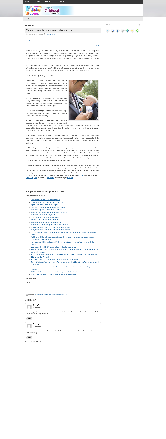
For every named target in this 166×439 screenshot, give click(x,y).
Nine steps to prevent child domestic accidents (46, 210)
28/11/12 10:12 (37, 326)
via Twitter (50, 178)
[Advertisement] (43, 414)
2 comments (50, 34)
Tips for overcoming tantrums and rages (44, 205)
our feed (81, 175)
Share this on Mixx (83, 186)
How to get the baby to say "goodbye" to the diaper (48, 207)
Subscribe (91, 186)
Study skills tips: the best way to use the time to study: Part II (51, 227)
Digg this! (38, 186)
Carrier (46, 294)
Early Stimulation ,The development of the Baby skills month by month (54, 259)
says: (44, 305)
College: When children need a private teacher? (47, 222)
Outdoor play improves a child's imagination (45, 200)
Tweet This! (68, 186)
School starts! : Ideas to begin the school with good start (49, 225)
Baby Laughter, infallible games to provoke (45, 217)
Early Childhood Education (56, 294)
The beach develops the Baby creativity (44, 215)
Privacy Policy (59, 2)
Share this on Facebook (76, 186)
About (47, 2)
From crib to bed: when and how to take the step (47, 202)
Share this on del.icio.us (31, 186)
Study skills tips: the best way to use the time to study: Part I (51, 230)
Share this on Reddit (53, 186)
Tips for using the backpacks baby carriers (49, 30)
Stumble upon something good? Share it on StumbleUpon (46, 186)
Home (27, 2)
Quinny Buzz (37, 305)
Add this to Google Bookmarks (61, 186)
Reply (29, 318)
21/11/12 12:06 (37, 307)
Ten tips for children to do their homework (45, 220)
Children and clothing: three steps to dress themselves (49, 212)
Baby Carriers (39, 294)
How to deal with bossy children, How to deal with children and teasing (54, 274)
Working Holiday (39, 324)
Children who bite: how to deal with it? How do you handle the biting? (54, 272)
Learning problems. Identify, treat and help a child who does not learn (54, 247)
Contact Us (37, 2)
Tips (66, 294)
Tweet (29, 40)
